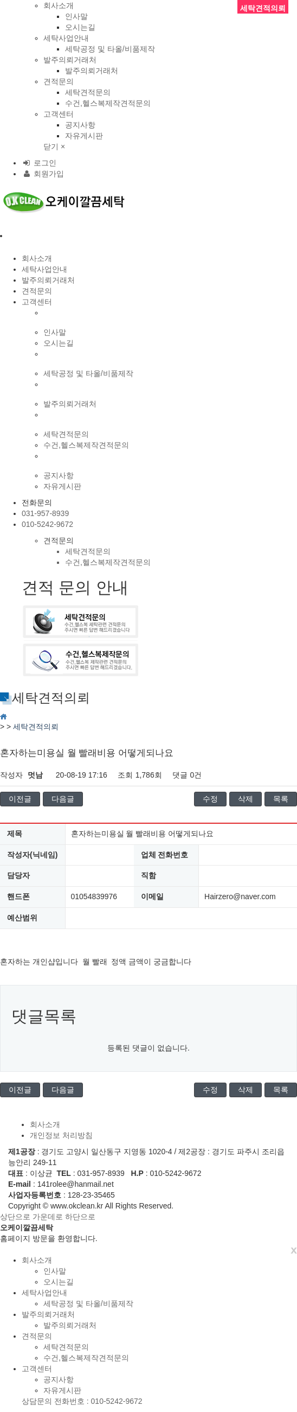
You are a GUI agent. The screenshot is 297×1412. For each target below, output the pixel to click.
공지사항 (80, 124)
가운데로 (48, 1216)
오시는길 (80, 27)
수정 (210, 798)
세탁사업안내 (66, 38)
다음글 (62, 798)
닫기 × (54, 146)
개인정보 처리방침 (61, 1135)
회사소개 (58, 5)
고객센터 (58, 114)
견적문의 (58, 81)
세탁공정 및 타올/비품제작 (110, 48)
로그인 (39, 162)
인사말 (76, 16)
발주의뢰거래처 (69, 59)
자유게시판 (84, 135)
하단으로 (80, 1216)
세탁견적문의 (88, 92)
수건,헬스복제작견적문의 (108, 103)
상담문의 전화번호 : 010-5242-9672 (82, 1401)
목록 (280, 798)
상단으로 (15, 1216)
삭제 (245, 798)
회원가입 (43, 173)
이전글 (20, 798)
